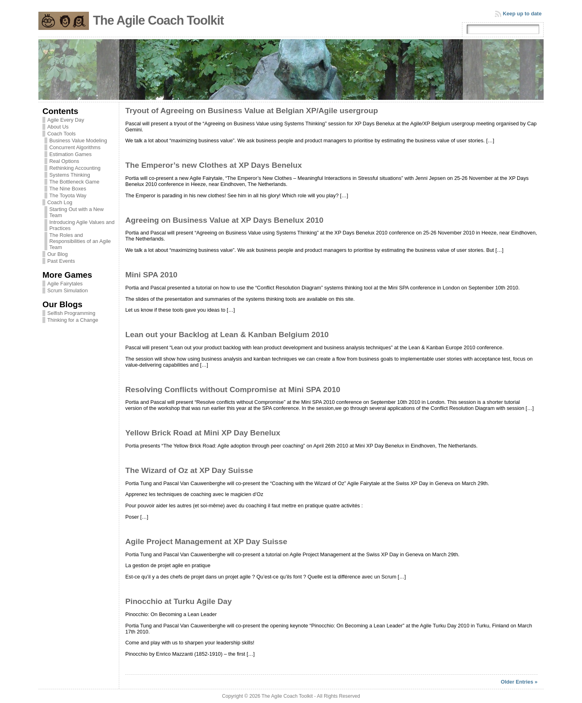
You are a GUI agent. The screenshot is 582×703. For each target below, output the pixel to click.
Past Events (61, 261)
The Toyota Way (67, 195)
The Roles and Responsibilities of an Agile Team (80, 241)
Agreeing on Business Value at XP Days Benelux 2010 (224, 220)
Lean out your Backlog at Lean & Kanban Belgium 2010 (227, 334)
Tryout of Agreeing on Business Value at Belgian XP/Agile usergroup (251, 110)
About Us (58, 127)
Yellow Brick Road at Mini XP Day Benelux (202, 433)
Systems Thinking (69, 175)
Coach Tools (61, 134)
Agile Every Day (65, 120)
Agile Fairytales (64, 284)
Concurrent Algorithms (75, 147)
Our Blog (57, 254)
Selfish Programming (71, 313)
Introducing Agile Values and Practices (81, 225)
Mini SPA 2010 (151, 274)
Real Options (64, 161)
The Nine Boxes (67, 189)
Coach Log (59, 202)
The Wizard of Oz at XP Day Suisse (189, 470)
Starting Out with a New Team (76, 212)
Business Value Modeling (78, 140)
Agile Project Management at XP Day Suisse (206, 541)
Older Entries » (519, 682)
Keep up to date (522, 14)
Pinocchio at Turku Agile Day (178, 601)
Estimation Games (70, 154)
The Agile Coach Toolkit (158, 20)
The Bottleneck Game (74, 182)
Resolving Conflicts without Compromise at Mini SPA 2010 (232, 389)
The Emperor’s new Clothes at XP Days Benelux (213, 165)
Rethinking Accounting (75, 168)
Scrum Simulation (67, 290)
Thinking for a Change (72, 320)
